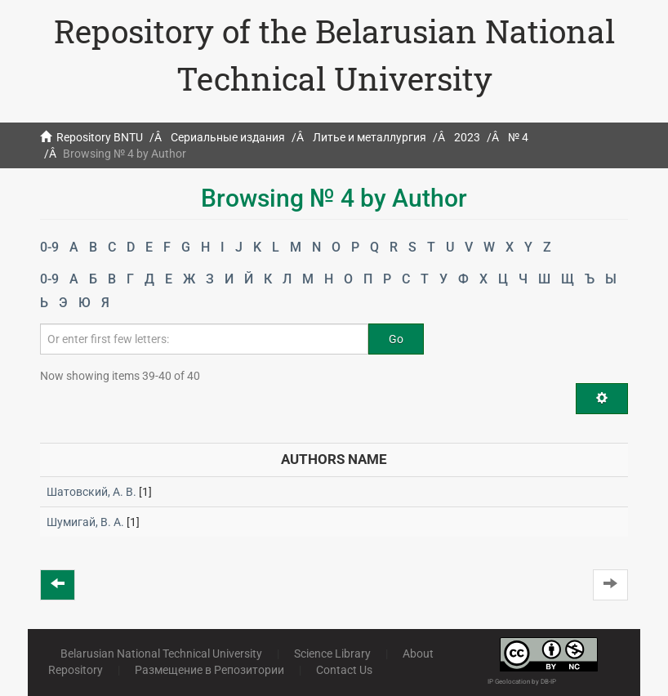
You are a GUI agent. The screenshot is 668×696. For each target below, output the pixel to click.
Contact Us (344, 669)
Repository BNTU (99, 137)
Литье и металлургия (369, 137)
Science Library (332, 653)
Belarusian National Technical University (161, 653)
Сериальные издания (228, 137)
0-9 (49, 247)
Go (396, 339)
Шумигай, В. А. (85, 522)
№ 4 (518, 137)
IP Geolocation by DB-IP (522, 681)
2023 (467, 137)
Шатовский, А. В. (91, 491)
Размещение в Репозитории (209, 669)
